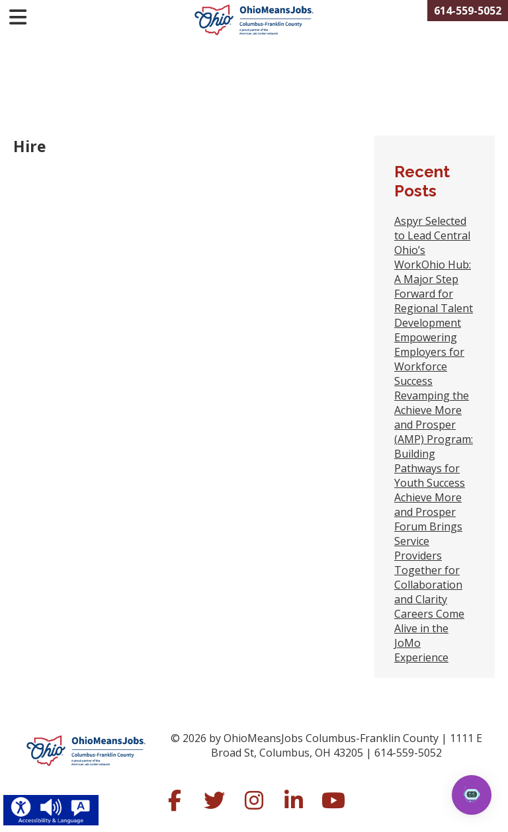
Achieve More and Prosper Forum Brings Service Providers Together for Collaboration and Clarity (428, 548)
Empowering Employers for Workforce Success (429, 359)
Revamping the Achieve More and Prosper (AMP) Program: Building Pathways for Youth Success (433, 439)
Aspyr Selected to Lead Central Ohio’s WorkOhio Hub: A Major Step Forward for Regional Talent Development (433, 272)
